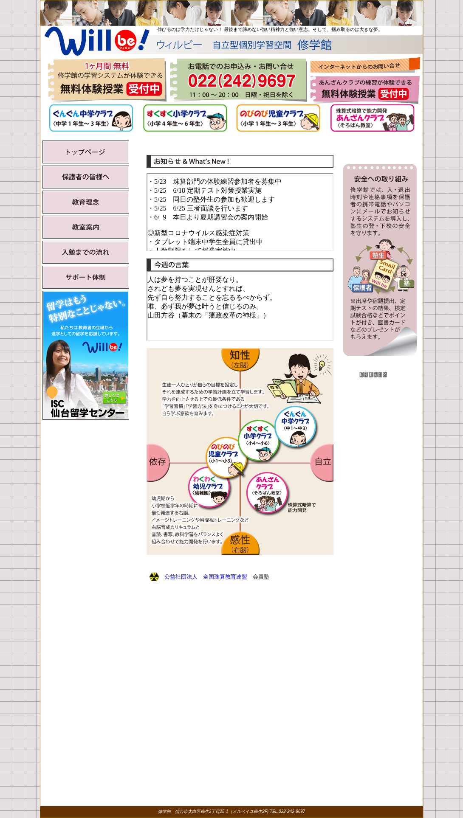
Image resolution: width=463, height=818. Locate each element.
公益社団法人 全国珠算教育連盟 (205, 576)
